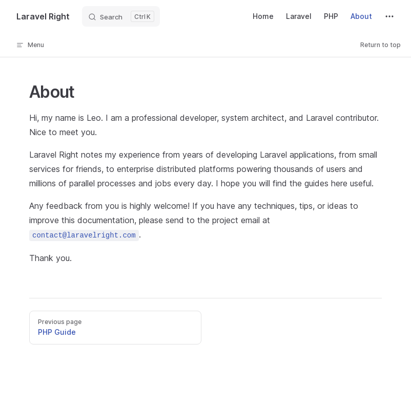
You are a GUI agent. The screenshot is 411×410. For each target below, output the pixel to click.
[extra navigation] (389, 16)
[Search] (121, 16)
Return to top (380, 45)
